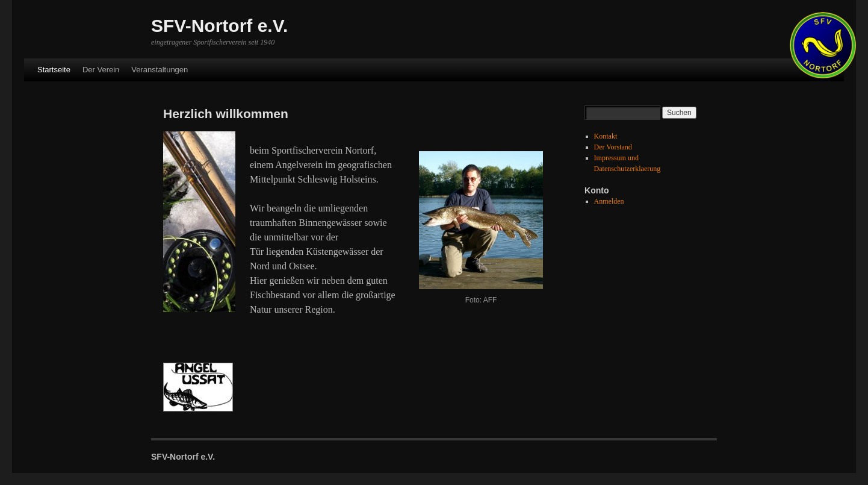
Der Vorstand (613, 147)
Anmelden (609, 201)
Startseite (53, 69)
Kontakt (606, 136)
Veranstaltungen (159, 69)
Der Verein (100, 69)
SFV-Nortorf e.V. (219, 26)
